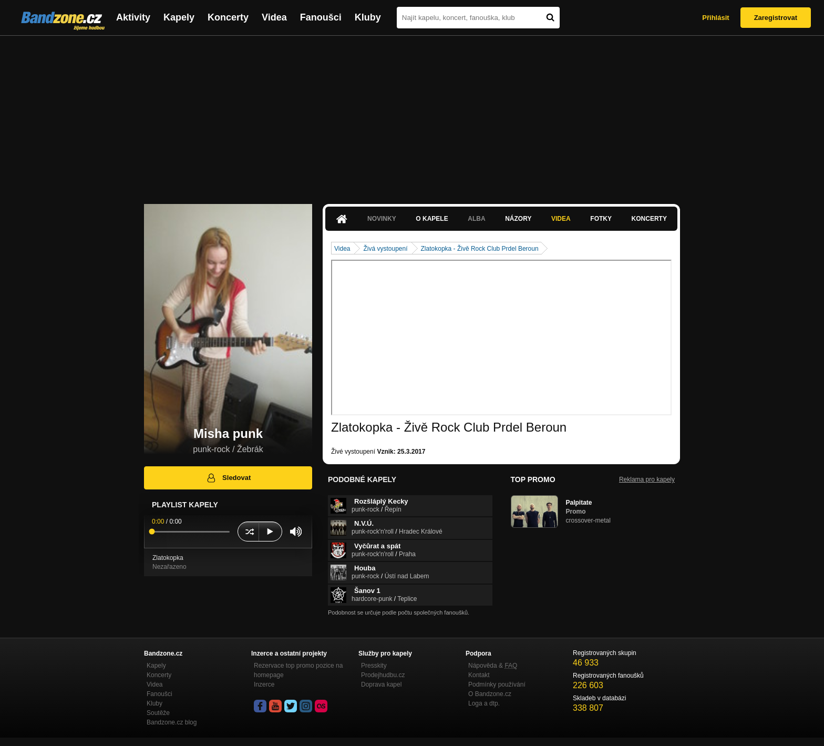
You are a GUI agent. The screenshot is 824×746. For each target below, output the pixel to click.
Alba (476, 218)
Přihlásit (715, 18)
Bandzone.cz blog (172, 722)
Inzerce (264, 684)
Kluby (368, 17)
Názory (518, 218)
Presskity (374, 665)
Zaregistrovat (775, 18)
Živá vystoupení (385, 248)
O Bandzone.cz (489, 694)
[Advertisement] (412, 114)
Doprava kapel (381, 684)
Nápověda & (492, 665)
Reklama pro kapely (647, 479)
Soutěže (158, 713)
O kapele (432, 218)
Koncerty (228, 17)
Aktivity (133, 17)
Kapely (178, 17)
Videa (274, 17)
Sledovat (228, 478)
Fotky (601, 218)
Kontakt (479, 675)
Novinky (381, 218)
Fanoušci (321, 17)
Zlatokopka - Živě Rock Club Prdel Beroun (480, 248)
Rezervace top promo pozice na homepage (298, 670)
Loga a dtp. (484, 703)
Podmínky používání (497, 684)
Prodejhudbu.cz (383, 675)
